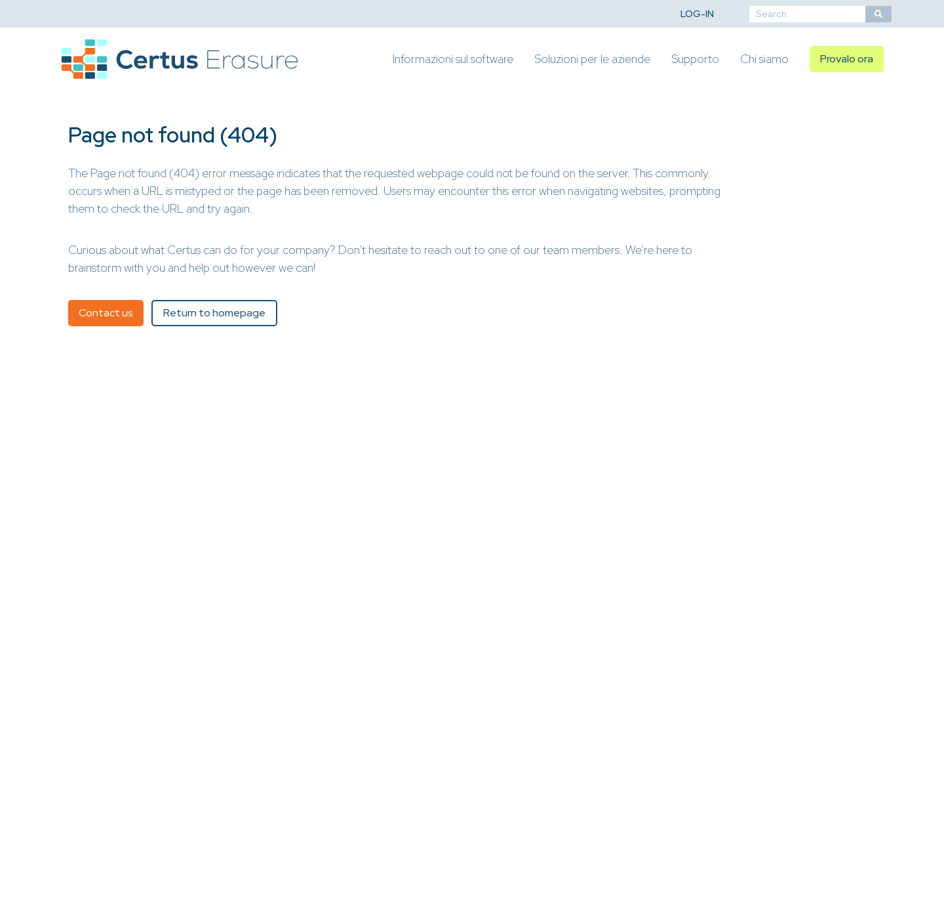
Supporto (695, 58)
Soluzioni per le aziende (592, 58)
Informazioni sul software (453, 58)
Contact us (106, 313)
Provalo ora (846, 59)
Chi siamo (764, 58)
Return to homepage (214, 313)
